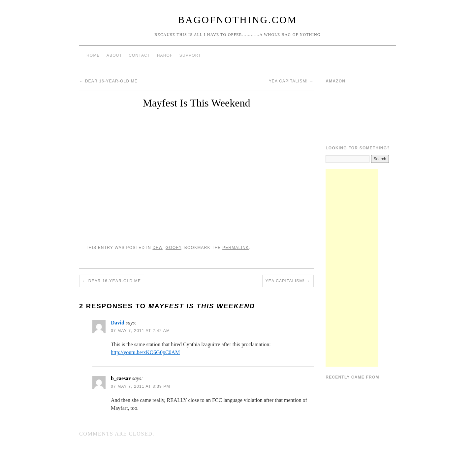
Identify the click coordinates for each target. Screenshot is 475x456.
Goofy (173, 247)
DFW (157, 247)
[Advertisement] (352, 268)
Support (190, 55)
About (114, 55)
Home (93, 55)
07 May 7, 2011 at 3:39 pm (140, 386)
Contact (139, 55)
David (117, 322)
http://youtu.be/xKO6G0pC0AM (145, 352)
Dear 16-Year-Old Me (108, 81)
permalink (235, 247)
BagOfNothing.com (237, 19)
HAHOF (165, 55)
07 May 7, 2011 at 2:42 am (140, 330)
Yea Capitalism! (291, 81)
